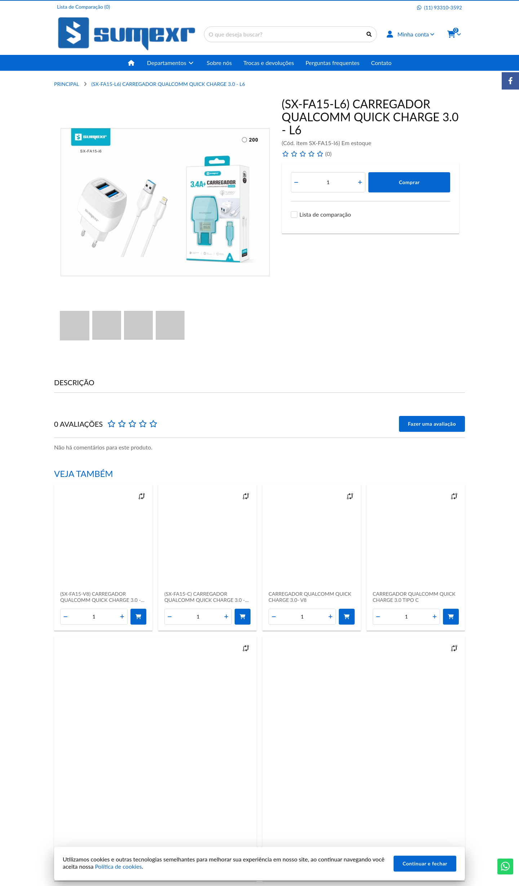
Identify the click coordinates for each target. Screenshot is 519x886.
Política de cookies (118, 866)
